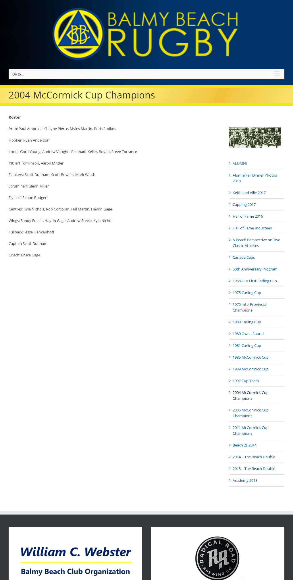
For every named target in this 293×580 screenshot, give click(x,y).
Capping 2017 (244, 204)
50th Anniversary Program (255, 269)
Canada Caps (244, 257)
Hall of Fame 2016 (248, 216)
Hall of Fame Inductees (252, 228)
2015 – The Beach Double (254, 468)
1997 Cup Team (246, 380)
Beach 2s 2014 (245, 445)
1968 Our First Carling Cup (255, 280)
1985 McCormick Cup (251, 357)
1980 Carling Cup (247, 321)
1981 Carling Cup (247, 345)
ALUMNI (240, 163)
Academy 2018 (245, 480)
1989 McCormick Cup (251, 369)
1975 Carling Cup (247, 292)
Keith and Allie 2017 (249, 192)
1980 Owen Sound (248, 333)
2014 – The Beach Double (254, 456)
